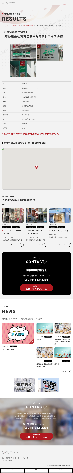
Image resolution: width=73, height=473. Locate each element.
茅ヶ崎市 (16, 231)
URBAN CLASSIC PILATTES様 (34, 236)
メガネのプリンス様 (59, 234)
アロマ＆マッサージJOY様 (12, 236)
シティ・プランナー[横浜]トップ (11, 25)
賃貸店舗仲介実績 (28, 25)
